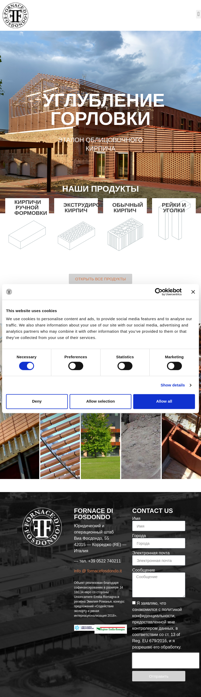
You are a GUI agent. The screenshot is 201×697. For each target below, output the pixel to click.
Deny (37, 401)
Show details (173, 385)
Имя (136, 519)
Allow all (164, 401)
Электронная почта (151, 553)
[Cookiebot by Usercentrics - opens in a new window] (159, 292)
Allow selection (100, 401)
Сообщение (143, 570)
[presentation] (165, 660)
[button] (198, 14)
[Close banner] (193, 292)
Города (139, 536)
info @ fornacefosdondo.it (98, 571)
